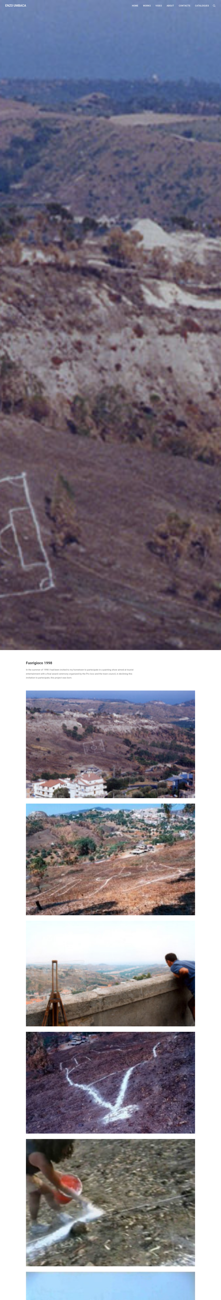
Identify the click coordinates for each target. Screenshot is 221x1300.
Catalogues (202, 6)
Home (135, 6)
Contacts (184, 6)
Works (147, 6)
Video (158, 6)
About (170, 6)
